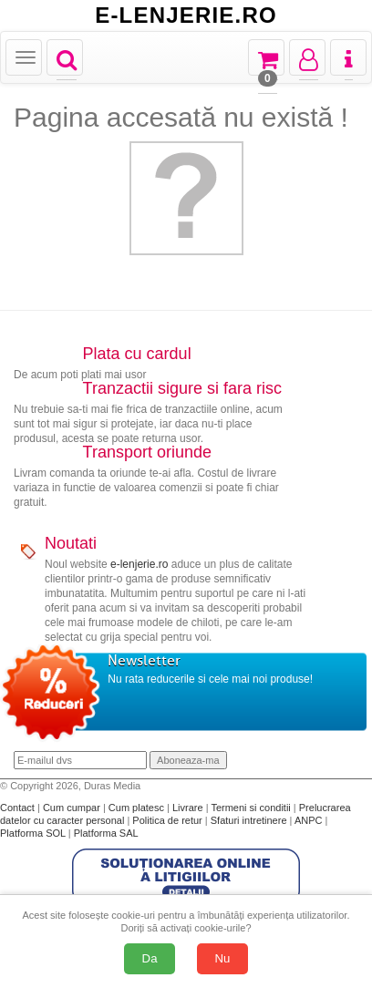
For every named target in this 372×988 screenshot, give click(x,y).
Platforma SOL (33, 833)
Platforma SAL (106, 833)
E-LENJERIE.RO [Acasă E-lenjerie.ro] (186, 15)
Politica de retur (168, 820)
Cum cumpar (73, 807)
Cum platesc (137, 807)
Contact (18, 807)
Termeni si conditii (252, 807)
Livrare (189, 807)
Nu (223, 958)
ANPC (308, 820)
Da (150, 958)
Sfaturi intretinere (250, 820)
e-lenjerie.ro (139, 564)
